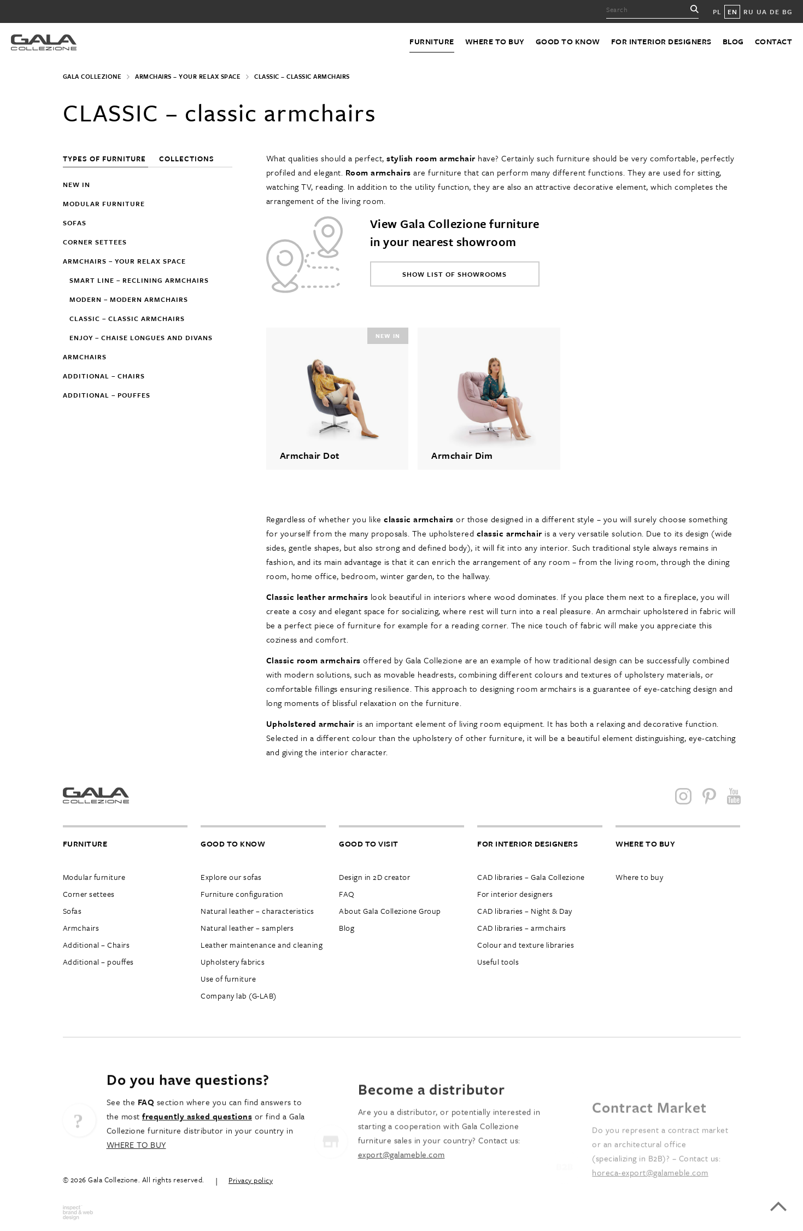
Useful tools (498, 961)
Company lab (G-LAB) (239, 995)
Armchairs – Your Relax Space (188, 76)
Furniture (431, 41)
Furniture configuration (242, 894)
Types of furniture (105, 158)
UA (761, 11)
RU (748, 11)
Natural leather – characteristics (257, 911)
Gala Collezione (92, 76)
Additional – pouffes (106, 395)
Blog (733, 41)
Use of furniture (228, 978)
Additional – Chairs (96, 944)
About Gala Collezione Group (390, 911)
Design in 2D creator (374, 877)
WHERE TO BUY (136, 1163)
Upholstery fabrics (233, 961)
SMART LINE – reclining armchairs (139, 280)
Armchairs (85, 356)
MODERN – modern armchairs (128, 299)
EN (732, 11)
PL (717, 11)
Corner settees (95, 242)
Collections (186, 158)
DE (774, 11)
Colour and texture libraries (525, 944)
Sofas (74, 222)
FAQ (347, 894)
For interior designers (661, 41)
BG (787, 11)
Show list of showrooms (454, 274)
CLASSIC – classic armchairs (127, 318)
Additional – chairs (104, 376)
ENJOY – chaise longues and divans (141, 337)
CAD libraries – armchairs (521, 928)
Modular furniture (104, 203)
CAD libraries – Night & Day (524, 911)
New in (76, 184)
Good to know (568, 41)
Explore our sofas (231, 877)
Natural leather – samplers (247, 928)
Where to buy (495, 41)
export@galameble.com (401, 1182)
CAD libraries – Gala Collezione (531, 877)
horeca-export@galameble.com (650, 1194)
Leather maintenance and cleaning (262, 944)
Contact (774, 41)
